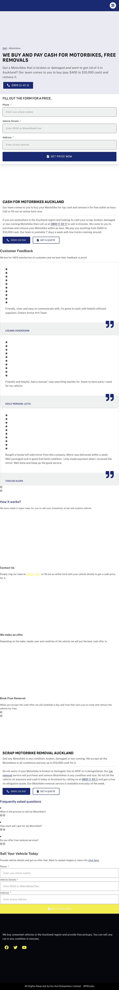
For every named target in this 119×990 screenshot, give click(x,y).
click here (93, 860)
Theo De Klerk (14, 481)
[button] (59, 487)
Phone (6, 104)
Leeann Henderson (17, 330)
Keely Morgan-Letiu (18, 403)
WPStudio (88, 986)
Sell (5, 48)
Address (7, 137)
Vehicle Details (11, 121)
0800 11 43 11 (59, 223)
